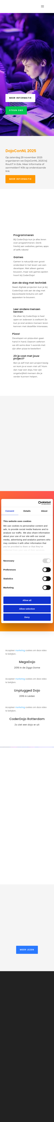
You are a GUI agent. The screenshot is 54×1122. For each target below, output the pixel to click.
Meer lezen (27, 949)
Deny (27, 617)
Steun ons (16, 110)
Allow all (27, 600)
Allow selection (27, 608)
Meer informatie (20, 97)
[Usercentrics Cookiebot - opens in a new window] (38, 503)
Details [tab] (27, 511)
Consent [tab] (9, 511)
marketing (20, 650)
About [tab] (44, 511)
